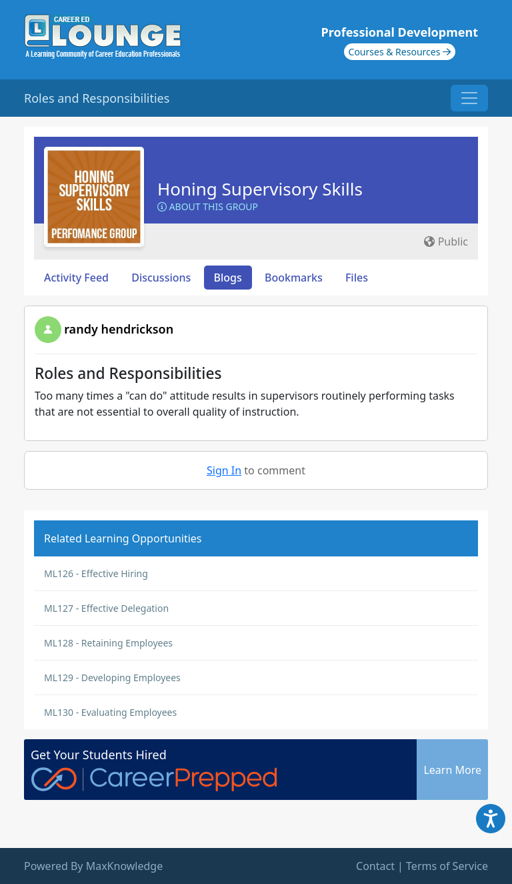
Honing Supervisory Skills (260, 189)
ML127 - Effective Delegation (106, 608)
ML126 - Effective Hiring (96, 573)
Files (356, 277)
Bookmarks (294, 277)
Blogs (228, 277)
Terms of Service (447, 866)
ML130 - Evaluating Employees (110, 712)
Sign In (224, 470)
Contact (375, 866)
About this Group (207, 206)
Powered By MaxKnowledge (93, 866)
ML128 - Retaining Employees (108, 642)
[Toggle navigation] (469, 98)
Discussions (161, 277)
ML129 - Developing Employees (112, 677)
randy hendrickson (118, 329)
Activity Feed (76, 277)
